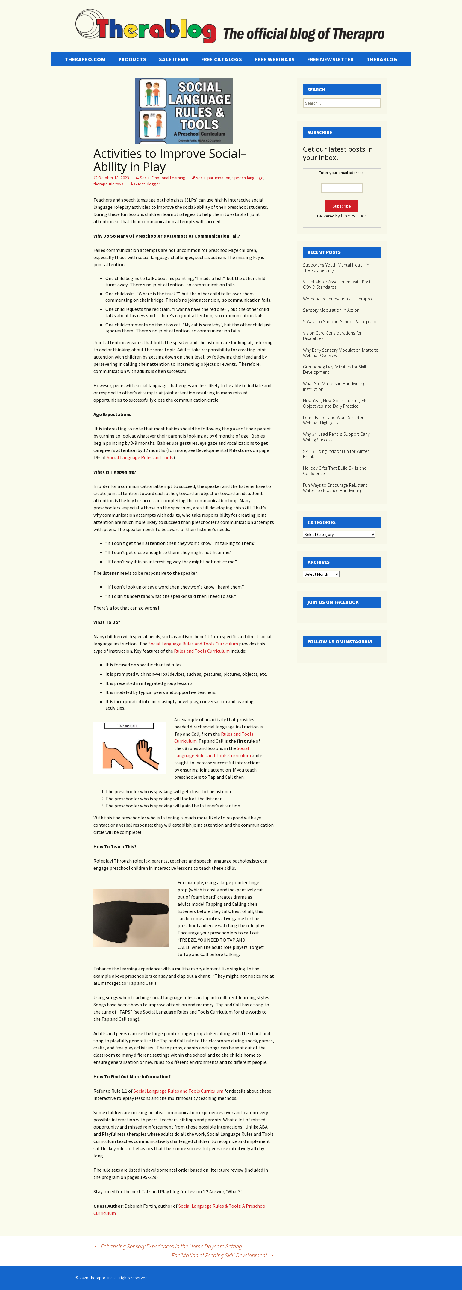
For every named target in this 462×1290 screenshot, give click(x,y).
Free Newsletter (330, 59)
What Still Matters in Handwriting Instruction (334, 386)
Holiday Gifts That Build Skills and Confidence (335, 470)
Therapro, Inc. (101, 1277)
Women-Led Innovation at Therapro (337, 299)
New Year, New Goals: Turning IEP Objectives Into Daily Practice (334, 403)
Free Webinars (274, 59)
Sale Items (173, 59)
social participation (213, 177)
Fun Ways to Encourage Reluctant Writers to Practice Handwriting (335, 487)
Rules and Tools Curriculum (202, 651)
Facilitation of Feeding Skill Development (223, 1255)
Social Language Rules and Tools (140, 457)
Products (132, 59)
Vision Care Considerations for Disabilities (332, 335)
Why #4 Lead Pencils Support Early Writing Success (336, 436)
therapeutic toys (108, 184)
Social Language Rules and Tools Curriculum (193, 644)
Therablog (381, 59)
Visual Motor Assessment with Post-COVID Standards (337, 284)
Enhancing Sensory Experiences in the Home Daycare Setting (167, 1246)
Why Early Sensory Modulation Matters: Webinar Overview (340, 352)
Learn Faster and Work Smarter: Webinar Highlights (333, 420)
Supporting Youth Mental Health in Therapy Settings (336, 267)
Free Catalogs (221, 59)
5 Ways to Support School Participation (341, 321)
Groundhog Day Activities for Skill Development (334, 369)
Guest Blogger (147, 184)
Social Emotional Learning (162, 177)
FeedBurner (353, 215)
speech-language (247, 177)
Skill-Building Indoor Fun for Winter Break (336, 453)
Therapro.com (85, 59)
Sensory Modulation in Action (331, 310)
